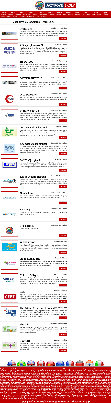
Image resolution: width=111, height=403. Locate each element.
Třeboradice (22, 16)
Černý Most (18, 14)
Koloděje (77, 14)
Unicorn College (29, 275)
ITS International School (33, 127)
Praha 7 (59, 12)
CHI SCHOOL (27, 226)
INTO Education (28, 94)
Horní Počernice (43, 14)
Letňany (88, 14)
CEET (22, 291)
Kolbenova (28, 388)
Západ (105, 12)
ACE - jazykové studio (32, 45)
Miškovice (106, 14)
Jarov (51, 376)
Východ (95, 12)
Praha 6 (50, 12)
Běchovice (3, 14)
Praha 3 (23, 12)
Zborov (79, 380)
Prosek (3, 16)
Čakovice (10, 14)
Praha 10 (86, 12)
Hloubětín (35, 14)
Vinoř (38, 16)
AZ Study (25, 209)
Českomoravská (81, 395)
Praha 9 (77, 12)
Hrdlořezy (59, 14)
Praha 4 (32, 12)
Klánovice (70, 14)
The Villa (25, 324)
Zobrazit (63, 38)
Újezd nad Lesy (30, 16)
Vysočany (43, 16)
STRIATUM (26, 29)
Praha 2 (13, 12)
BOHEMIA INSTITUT (31, 78)
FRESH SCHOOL (28, 242)
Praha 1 (4, 12)
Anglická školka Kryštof (33, 143)
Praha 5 (41, 12)
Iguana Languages (30, 258)
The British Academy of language (38, 308)
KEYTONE (25, 340)
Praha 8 (68, 12)
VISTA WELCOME (29, 111)
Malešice (99, 14)
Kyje (83, 14)
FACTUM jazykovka (31, 160)
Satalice (9, 16)
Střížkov (15, 16)
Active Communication (33, 176)
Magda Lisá (26, 193)
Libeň (93, 14)
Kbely (64, 14)
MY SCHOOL (26, 61)
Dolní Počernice (26, 14)
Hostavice (52, 14)
